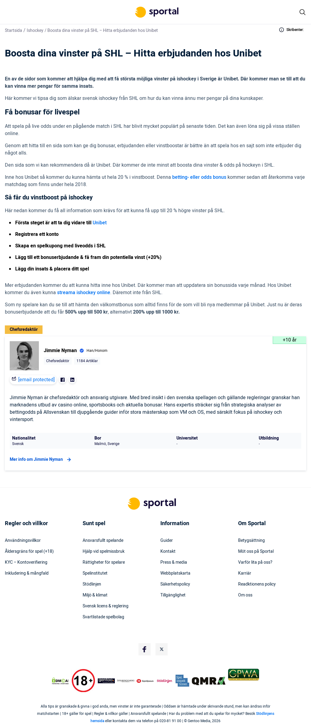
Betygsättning (251, 541)
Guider (166, 541)
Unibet (100, 222)
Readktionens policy (257, 584)
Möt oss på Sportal (256, 552)
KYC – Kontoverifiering (26, 562)
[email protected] (36, 379)
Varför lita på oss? (255, 562)
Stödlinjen (92, 584)
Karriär (244, 573)
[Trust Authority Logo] (106, 681)
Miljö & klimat (95, 595)
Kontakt (168, 552)
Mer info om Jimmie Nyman (41, 459)
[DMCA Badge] (60, 681)
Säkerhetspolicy (175, 584)
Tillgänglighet (173, 595)
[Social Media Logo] (144, 649)
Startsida (13, 30)
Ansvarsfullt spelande (103, 541)
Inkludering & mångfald (27, 573)
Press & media (173, 562)
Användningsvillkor (23, 541)
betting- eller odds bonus (199, 177)
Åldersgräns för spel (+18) (29, 552)
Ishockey (35, 30)
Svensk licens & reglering (105, 606)
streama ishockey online (83, 292)
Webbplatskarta (175, 573)
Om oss (245, 595)
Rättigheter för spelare (104, 562)
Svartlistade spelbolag (103, 617)
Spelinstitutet (95, 573)
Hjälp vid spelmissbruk (104, 552)
